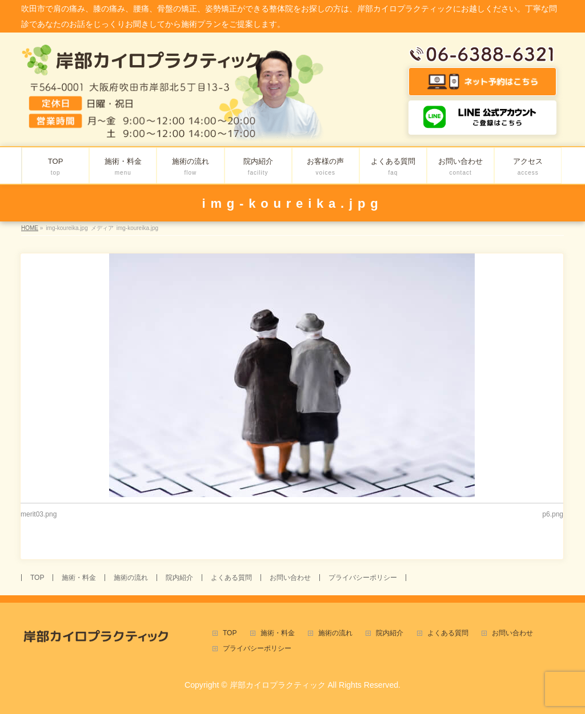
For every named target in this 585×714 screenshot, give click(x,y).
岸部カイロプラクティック (278, 684)
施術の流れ (131, 578)
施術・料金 (79, 578)
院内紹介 (179, 578)
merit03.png (39, 514)
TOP (37, 578)
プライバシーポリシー (362, 578)
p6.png (552, 514)
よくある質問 (231, 578)
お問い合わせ (290, 578)
